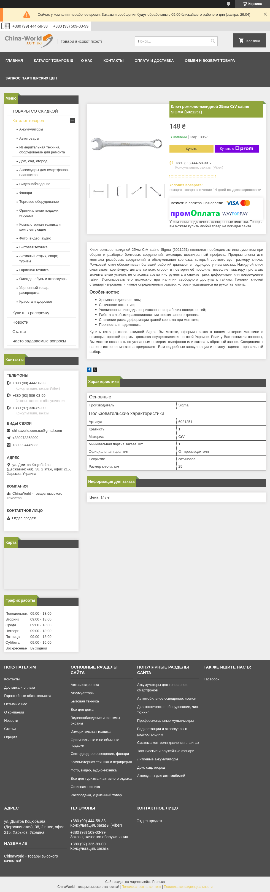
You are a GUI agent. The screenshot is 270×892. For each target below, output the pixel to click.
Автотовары (29, 138)
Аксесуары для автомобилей (161, 776)
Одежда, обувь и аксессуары (43, 279)
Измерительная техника (90, 731)
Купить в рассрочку (30, 312)
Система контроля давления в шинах (168, 743)
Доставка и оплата (19, 687)
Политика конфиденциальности (188, 887)
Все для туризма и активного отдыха (101, 778)
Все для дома (82, 709)
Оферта (10, 737)
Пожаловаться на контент (141, 887)
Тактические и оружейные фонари (165, 751)
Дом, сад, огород (33, 161)
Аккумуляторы (31, 129)
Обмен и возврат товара (210, 60)
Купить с (236, 148)
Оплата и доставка (154, 60)
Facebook (211, 679)
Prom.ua (158, 882)
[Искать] (213, 41)
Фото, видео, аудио (35, 238)
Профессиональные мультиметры (165, 720)
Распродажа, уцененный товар (96, 795)
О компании (14, 712)
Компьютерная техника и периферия (101, 762)
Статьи (19, 331)
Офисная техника (34, 270)
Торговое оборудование (39, 201)
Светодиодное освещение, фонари (100, 754)
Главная (14, 60)
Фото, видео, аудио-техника (94, 770)
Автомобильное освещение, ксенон (166, 698)
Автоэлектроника (85, 685)
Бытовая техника (33, 247)
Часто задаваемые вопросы (39, 341)
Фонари (25, 193)
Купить (191, 149)
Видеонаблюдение (34, 184)
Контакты (114, 60)
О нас (87, 60)
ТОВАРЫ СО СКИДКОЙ (35, 111)
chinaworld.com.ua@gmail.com (37, 430)
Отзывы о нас (15, 704)
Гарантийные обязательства (27, 696)
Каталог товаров (51, 60)
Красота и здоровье (35, 301)
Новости (20, 322)
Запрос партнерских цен (31, 78)
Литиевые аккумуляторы (157, 759)
